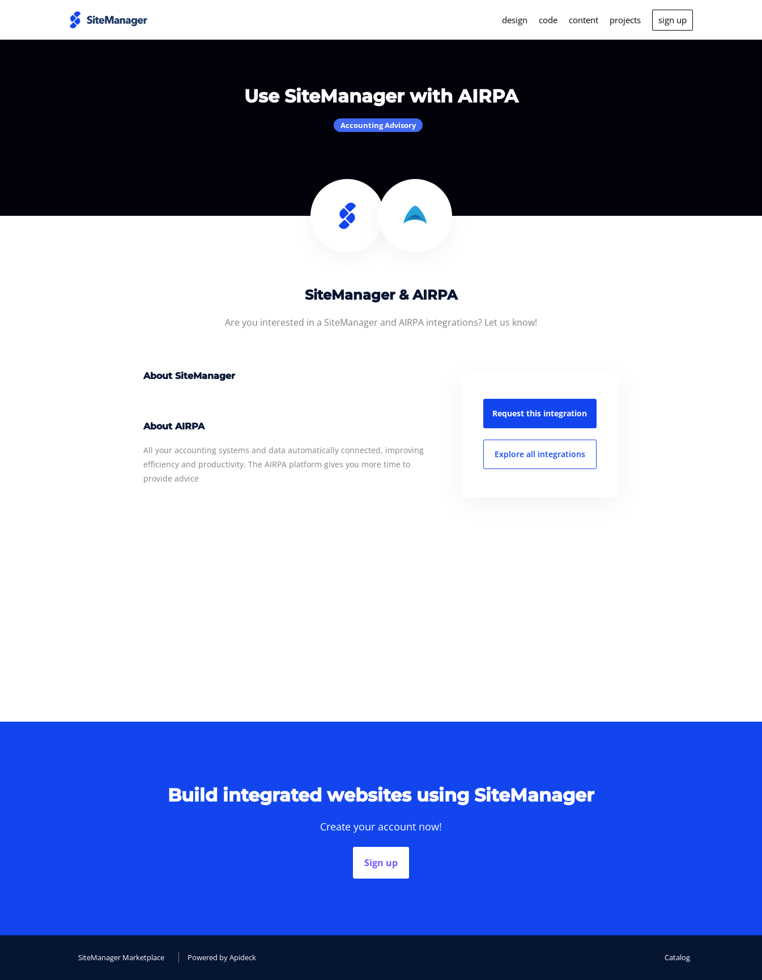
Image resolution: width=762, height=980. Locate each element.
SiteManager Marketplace (121, 957)
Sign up (381, 863)
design (514, 19)
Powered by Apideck (222, 957)
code (548, 19)
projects (625, 19)
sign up (672, 19)
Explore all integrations (540, 454)
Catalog (677, 957)
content (583, 19)
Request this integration (539, 413)
